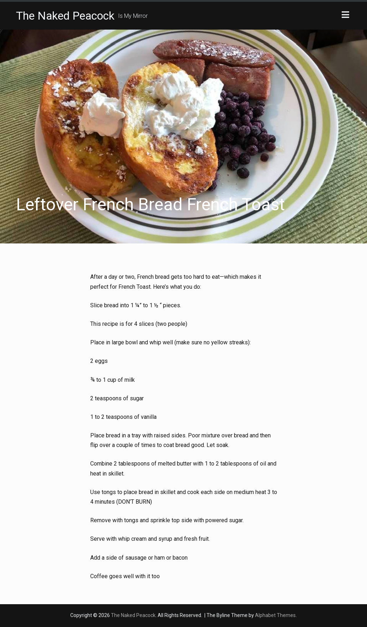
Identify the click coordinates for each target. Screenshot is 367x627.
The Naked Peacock (65, 15)
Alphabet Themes (275, 615)
